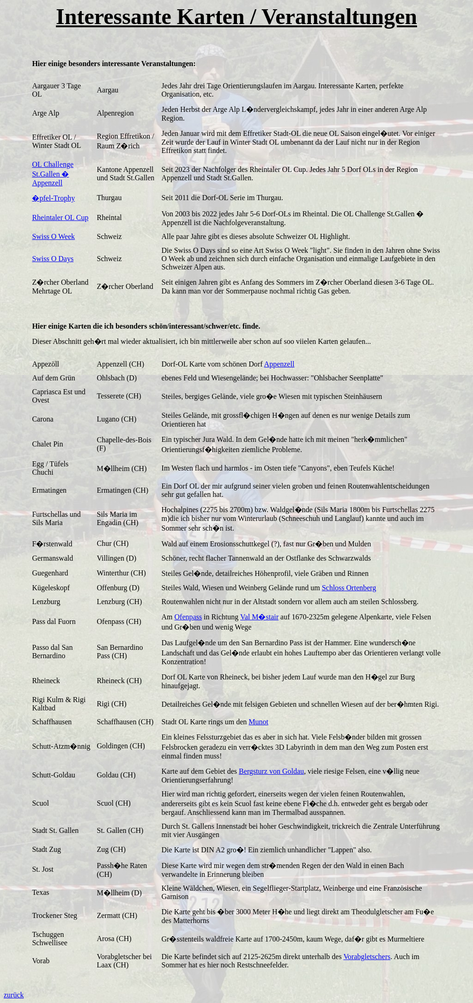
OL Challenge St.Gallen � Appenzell (52, 173)
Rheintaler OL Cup (60, 217)
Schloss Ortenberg (349, 588)
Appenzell (279, 364)
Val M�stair (259, 617)
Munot (258, 722)
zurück (14, 995)
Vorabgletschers (366, 956)
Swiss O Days (52, 259)
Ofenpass (188, 617)
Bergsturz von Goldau (271, 771)
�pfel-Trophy (53, 198)
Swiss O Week (53, 236)
